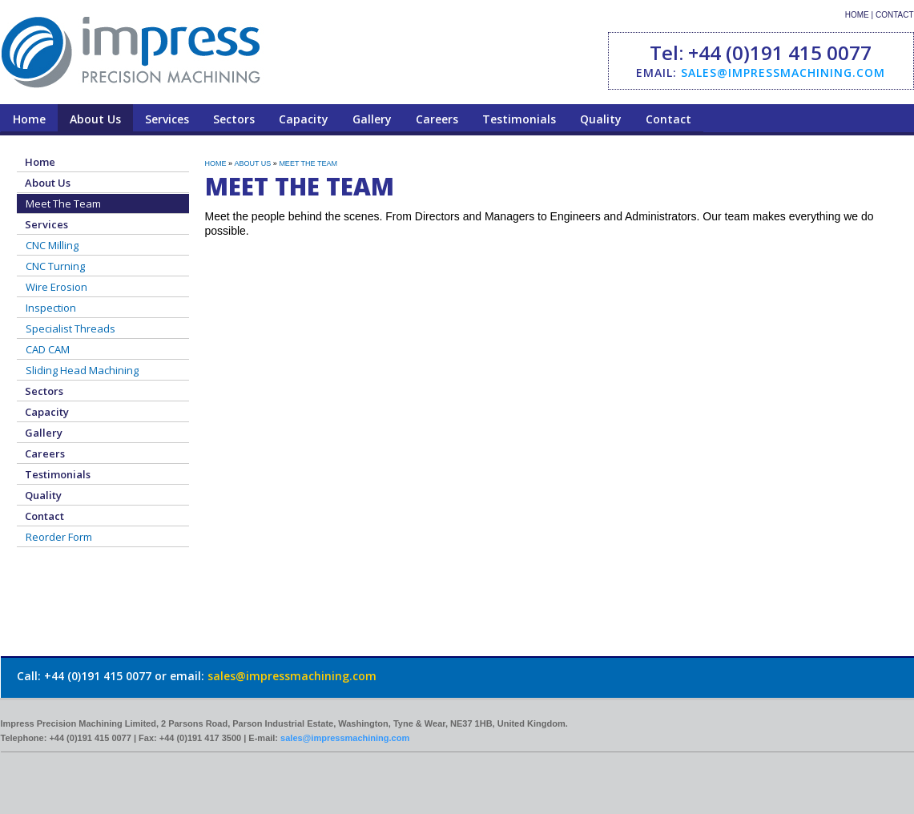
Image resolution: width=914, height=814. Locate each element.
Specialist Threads (70, 328)
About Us (95, 119)
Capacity (303, 119)
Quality (601, 119)
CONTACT (895, 14)
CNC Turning (55, 266)
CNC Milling (52, 245)
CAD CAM (48, 349)
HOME (857, 14)
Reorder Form (59, 537)
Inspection (51, 307)
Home (29, 119)
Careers (437, 119)
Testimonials (519, 119)
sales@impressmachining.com (783, 72)
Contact (668, 119)
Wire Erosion (56, 287)
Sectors (234, 119)
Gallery (372, 119)
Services (167, 119)
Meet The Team (63, 203)
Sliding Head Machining (82, 370)
